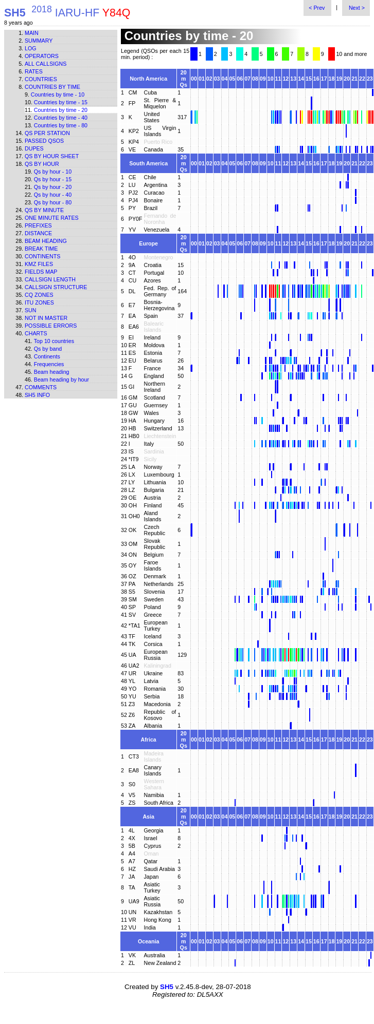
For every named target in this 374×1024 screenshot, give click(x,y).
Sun (31, 310)
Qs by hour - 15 (53, 179)
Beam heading (46, 241)
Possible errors (51, 326)
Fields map (41, 272)
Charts (36, 333)
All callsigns (45, 64)
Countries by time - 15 (60, 102)
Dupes (34, 148)
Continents (42, 256)
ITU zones (39, 302)
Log (31, 48)
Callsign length (50, 279)
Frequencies (49, 364)
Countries (41, 79)
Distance (38, 233)
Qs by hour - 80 (53, 202)
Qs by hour (42, 164)
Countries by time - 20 (60, 110)
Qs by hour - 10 (53, 171)
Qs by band (48, 349)
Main (32, 33)
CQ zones (39, 295)
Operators (42, 56)
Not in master (46, 318)
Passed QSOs (44, 141)
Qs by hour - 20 (53, 187)
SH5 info (37, 395)
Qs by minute (44, 210)
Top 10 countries (54, 341)
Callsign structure (56, 287)
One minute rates (52, 218)
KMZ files (39, 264)
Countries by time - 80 (60, 125)
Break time (41, 248)
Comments (41, 387)
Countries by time (52, 87)
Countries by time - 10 (57, 94)
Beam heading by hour (61, 379)
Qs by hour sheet (52, 156)
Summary (38, 40)
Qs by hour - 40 (53, 195)
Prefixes (38, 225)
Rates (34, 71)
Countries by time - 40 (60, 118)
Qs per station (47, 133)
